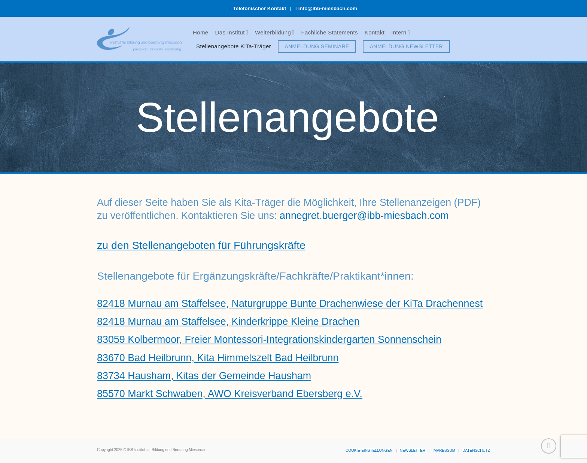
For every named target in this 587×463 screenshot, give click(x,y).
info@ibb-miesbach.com (328, 8)
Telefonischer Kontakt (259, 8)
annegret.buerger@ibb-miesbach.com (364, 215)
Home (201, 32)
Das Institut (232, 32)
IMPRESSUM (443, 450)
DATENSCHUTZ (476, 450)
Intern (400, 32)
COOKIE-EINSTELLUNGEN (369, 450)
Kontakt (374, 32)
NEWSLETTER (412, 450)
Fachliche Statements (329, 32)
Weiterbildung (274, 32)
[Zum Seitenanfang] (548, 446)
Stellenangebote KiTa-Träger (233, 46)
